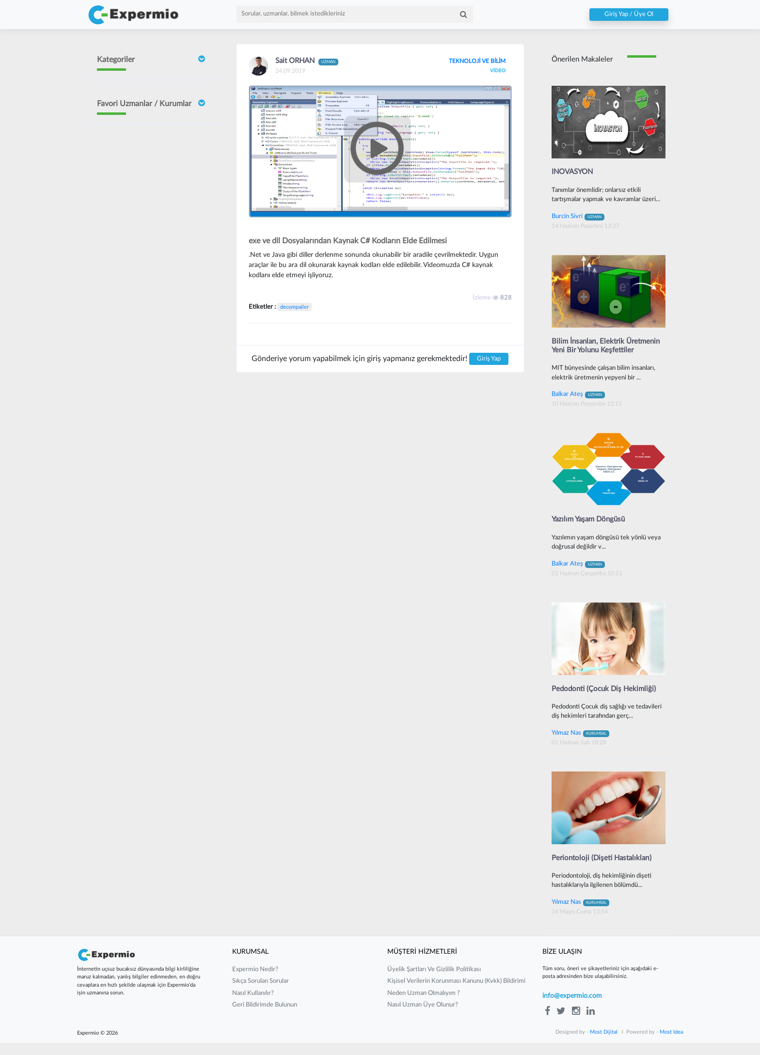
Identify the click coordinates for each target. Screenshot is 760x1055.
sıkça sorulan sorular (260, 994)
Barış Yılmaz (141, 375)
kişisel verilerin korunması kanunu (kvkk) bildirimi (456, 994)
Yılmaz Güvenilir (147, 331)
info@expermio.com (572, 1008)
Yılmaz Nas (580, 744)
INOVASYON (574, 172)
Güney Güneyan (148, 482)
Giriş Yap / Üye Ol (629, 14)
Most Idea (671, 1044)
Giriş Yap (489, 359)
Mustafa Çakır (145, 444)
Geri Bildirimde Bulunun (264, 1017)
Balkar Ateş (578, 405)
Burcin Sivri (141, 224)
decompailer (294, 307)
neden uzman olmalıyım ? (423, 1005)
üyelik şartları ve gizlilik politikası (434, 981)
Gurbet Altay (143, 406)
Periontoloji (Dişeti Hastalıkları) (604, 870)
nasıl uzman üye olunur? (422, 1017)
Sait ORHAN (143, 262)
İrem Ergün (141, 181)
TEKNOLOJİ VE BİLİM (473, 61)
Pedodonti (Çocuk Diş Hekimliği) (606, 700)
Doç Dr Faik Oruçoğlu (143, 139)
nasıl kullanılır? (253, 1005)
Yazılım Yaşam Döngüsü (591, 531)
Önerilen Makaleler (584, 59)
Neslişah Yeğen (146, 299)
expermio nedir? (255, 981)
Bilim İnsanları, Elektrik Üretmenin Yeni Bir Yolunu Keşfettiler (596, 351)
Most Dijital (604, 1044)
